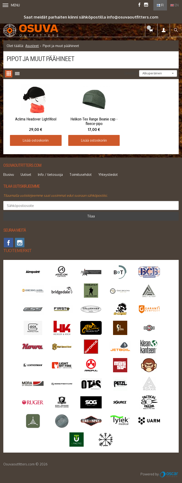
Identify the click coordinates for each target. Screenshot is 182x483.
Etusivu (8, 173)
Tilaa (91, 215)
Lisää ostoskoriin (35, 139)
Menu (11, 5)
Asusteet (32, 46)
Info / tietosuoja (50, 173)
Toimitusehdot (80, 173)
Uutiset (26, 173)
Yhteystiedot (108, 173)
